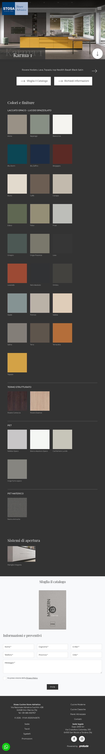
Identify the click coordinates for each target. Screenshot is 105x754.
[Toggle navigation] (99, 8)
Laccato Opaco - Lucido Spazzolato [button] (29, 110)
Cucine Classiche (78, 709)
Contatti (78, 719)
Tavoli (27, 729)
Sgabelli (27, 734)
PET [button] (10, 425)
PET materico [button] (16, 493)
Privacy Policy (32, 678)
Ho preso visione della (22, 678)
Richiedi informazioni (73, 81)
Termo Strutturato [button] (19, 387)
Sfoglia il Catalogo (34, 81)
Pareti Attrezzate (78, 714)
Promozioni (27, 739)
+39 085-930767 (28, 713)
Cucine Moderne (78, 704)
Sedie (27, 724)
